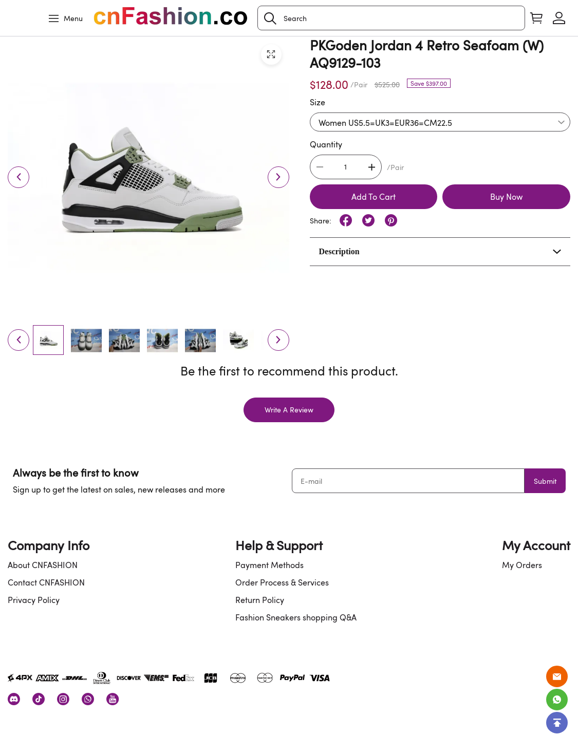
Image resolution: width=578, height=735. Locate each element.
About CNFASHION (43, 565)
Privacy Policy (34, 600)
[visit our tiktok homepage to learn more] (38, 699)
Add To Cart (373, 196)
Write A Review (289, 409)
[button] (270, 18)
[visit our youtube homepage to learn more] (112, 699)
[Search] (391, 18)
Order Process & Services (282, 582)
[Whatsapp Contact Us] (557, 699)
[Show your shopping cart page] (536, 18)
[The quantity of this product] (345, 167)
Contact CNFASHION (46, 582)
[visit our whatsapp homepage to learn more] (88, 699)
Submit (545, 481)
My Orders (522, 565)
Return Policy (259, 600)
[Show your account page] (559, 18)
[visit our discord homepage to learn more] (14, 699)
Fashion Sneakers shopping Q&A (296, 617)
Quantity (326, 144)
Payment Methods (269, 565)
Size (317, 102)
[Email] (557, 676)
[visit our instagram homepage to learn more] (63, 699)
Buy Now (506, 196)
